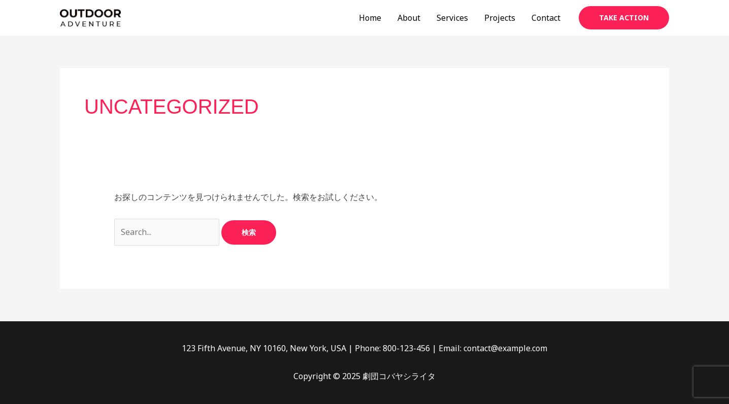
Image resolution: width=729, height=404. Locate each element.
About (408, 17)
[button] (624, 17)
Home (370, 17)
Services (452, 17)
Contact (546, 17)
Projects (499, 17)
